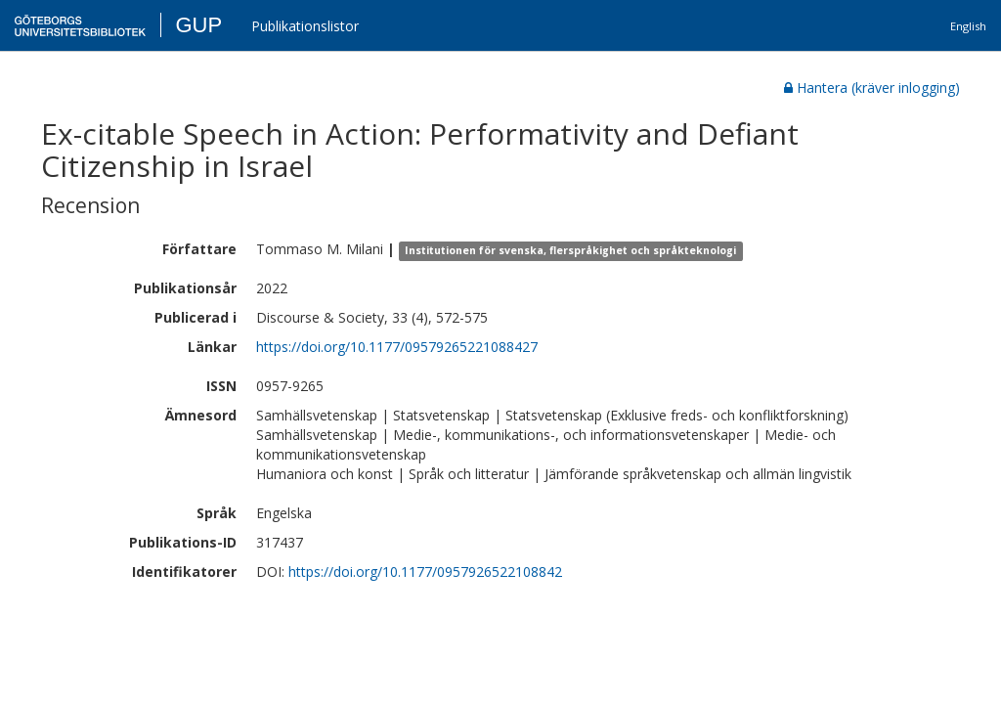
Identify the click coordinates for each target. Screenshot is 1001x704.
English (968, 26)
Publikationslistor (305, 26)
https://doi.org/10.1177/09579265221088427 (397, 346)
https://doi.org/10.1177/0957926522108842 (425, 571)
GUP (198, 25)
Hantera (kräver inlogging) (872, 87)
